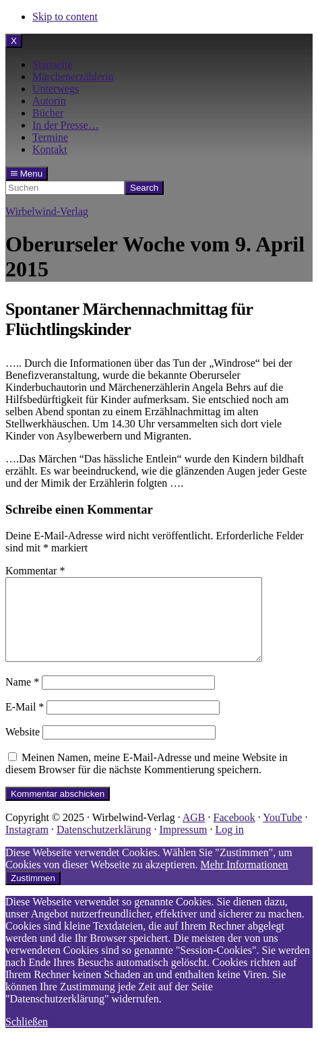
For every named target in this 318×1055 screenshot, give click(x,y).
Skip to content (65, 16)
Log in (229, 845)
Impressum (183, 845)
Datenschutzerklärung (104, 845)
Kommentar (35, 570)
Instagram (27, 845)
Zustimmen (33, 894)
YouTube (282, 833)
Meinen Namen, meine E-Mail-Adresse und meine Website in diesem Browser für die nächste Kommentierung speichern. (146, 779)
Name (22, 698)
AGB (194, 833)
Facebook (234, 833)
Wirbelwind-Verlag (46, 211)
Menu (26, 174)
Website (22, 748)
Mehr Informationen (244, 880)
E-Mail (24, 723)
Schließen (26, 1038)
